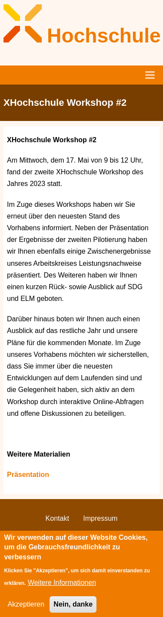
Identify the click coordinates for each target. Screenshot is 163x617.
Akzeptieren (25, 610)
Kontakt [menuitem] (57, 518)
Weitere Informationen (62, 588)
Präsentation (28, 474)
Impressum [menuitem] (100, 518)
